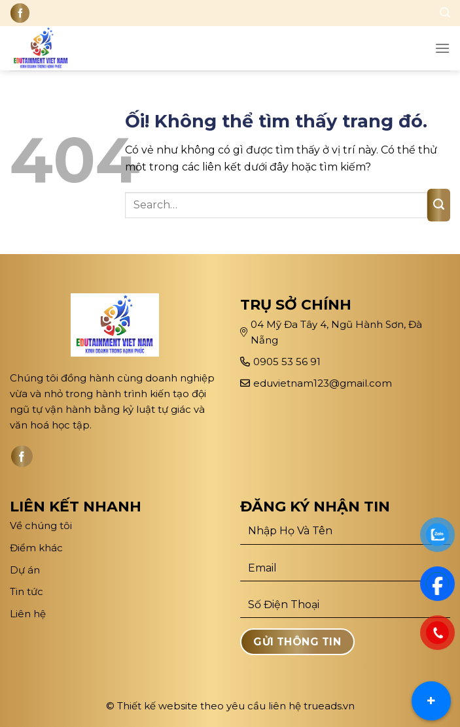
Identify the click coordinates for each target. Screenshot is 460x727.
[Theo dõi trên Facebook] (19, 12)
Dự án (26, 570)
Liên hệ (28, 613)
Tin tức (26, 591)
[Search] (445, 12)
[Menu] (442, 48)
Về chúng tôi (41, 525)
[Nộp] (438, 205)
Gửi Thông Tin (297, 642)
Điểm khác (36, 547)
